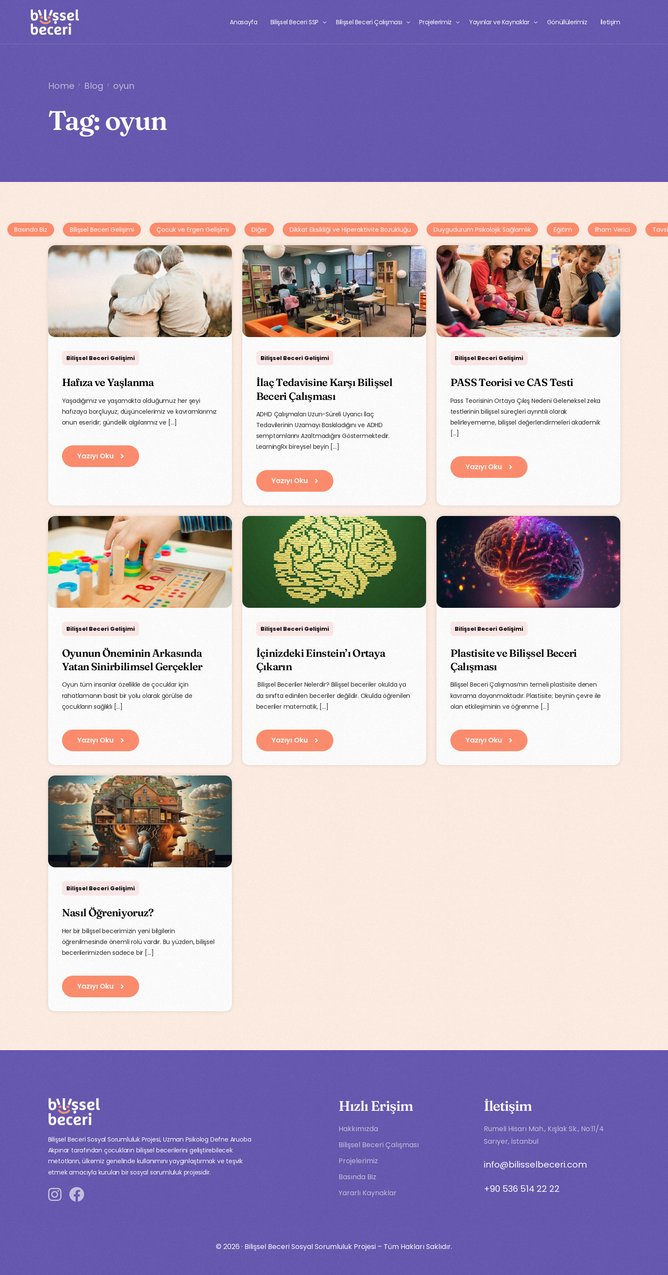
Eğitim (563, 229)
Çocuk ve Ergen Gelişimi (192, 229)
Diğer (259, 229)
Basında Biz (30, 229)
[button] (100, 456)
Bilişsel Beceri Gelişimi (102, 229)
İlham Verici (612, 229)
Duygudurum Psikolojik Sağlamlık (482, 229)
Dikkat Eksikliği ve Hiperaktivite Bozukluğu (350, 229)
